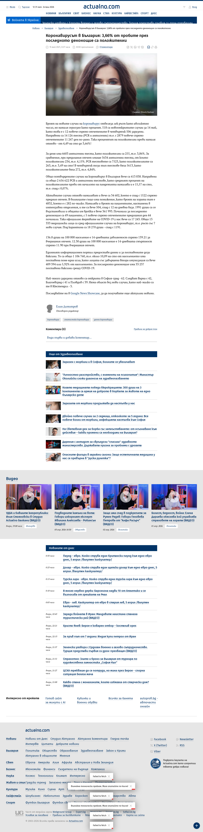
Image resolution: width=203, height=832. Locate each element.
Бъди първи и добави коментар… (69, 337)
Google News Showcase (85, 293)
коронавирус (91, 123)
